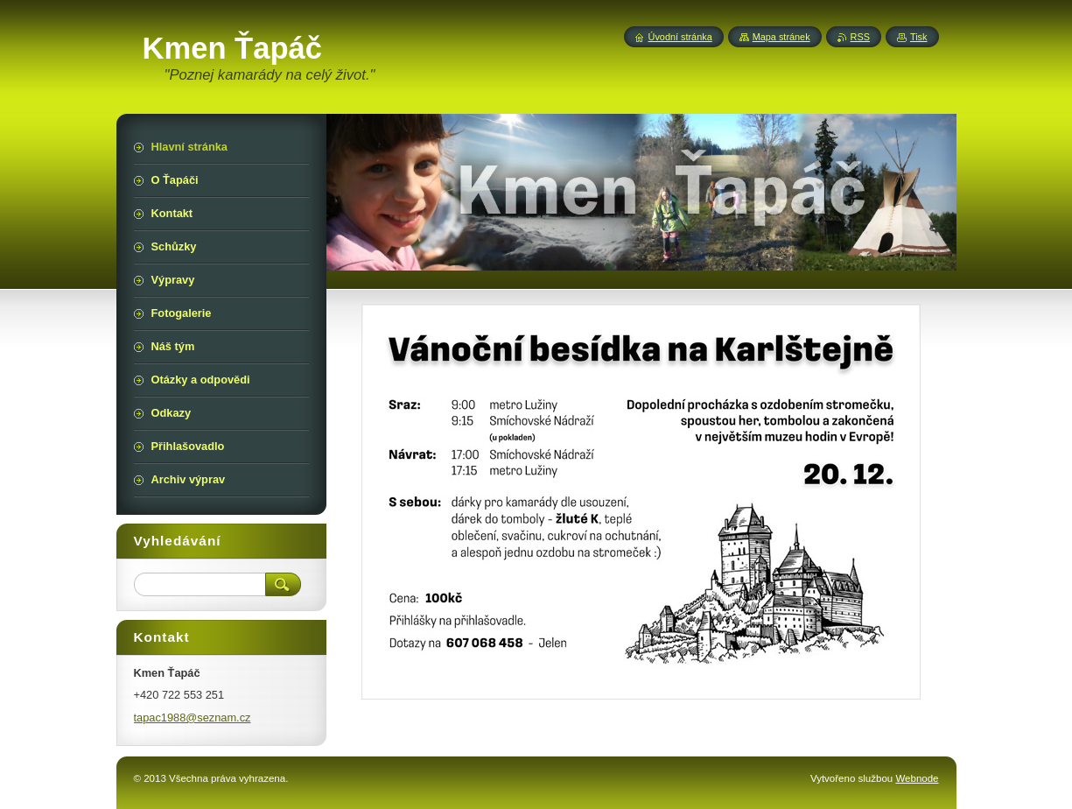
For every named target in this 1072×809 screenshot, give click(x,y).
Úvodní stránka (680, 37)
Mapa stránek (781, 37)
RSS (860, 37)
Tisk (919, 37)
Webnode (916, 778)
